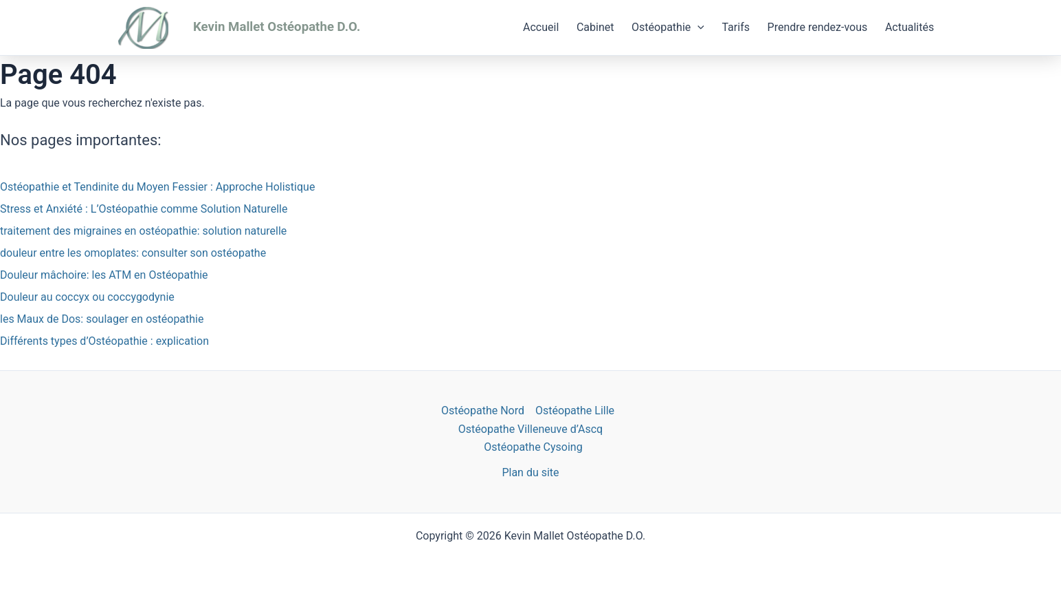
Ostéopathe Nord (482, 410)
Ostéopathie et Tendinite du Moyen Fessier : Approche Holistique (157, 186)
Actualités (909, 27)
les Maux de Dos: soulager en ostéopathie (101, 319)
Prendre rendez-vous (818, 27)
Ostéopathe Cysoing (533, 447)
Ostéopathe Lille (574, 410)
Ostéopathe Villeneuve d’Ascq (530, 429)
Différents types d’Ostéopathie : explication (104, 341)
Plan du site (530, 472)
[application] (697, 27)
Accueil (541, 27)
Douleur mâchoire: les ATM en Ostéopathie (104, 274)
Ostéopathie (668, 27)
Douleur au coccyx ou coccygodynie (87, 297)
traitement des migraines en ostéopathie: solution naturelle (143, 230)
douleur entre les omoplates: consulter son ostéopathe (133, 252)
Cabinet (595, 27)
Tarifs (736, 27)
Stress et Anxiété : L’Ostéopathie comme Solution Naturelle (143, 208)
